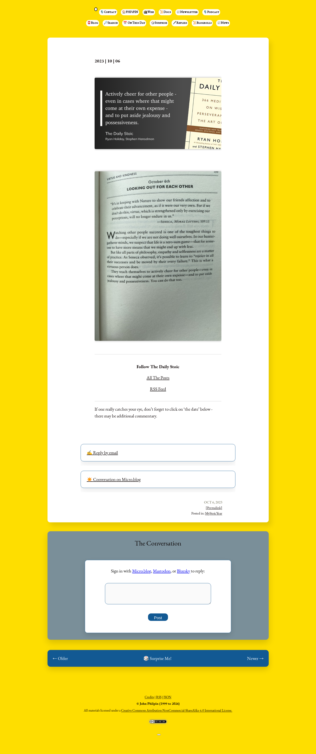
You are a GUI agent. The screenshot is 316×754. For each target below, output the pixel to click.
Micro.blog (141, 571)
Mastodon (162, 571)
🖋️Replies (180, 23)
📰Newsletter (187, 12)
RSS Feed (158, 389)
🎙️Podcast (211, 12)
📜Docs (165, 12)
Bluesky (183, 571)
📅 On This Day (134, 23)
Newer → (255, 661)
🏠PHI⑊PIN (130, 12)
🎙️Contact (108, 12)
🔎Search (111, 23)
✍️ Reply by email (102, 452)
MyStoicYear (213, 513)
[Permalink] (214, 507)
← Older (60, 661)
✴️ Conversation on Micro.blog (114, 479)
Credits (149, 699)
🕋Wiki (149, 12)
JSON (167, 699)
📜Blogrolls (202, 23)
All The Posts (158, 378)
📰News (223, 23)
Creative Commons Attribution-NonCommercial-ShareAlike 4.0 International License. (176, 712)
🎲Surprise (159, 23)
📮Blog (92, 23)
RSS (158, 699)
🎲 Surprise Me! (157, 661)
